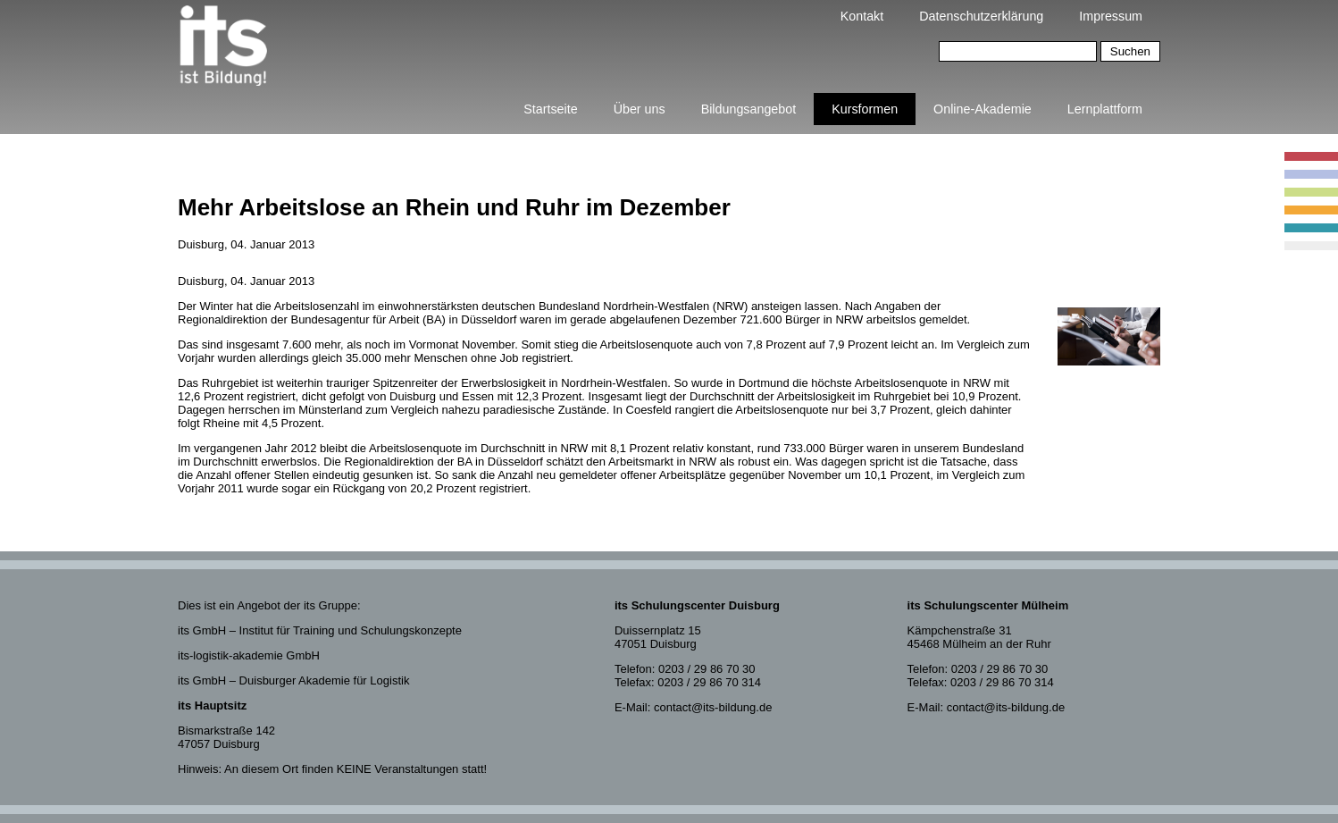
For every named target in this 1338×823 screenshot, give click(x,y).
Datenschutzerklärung (981, 16)
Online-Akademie (982, 109)
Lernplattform (1104, 109)
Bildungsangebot (749, 109)
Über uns (639, 109)
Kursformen (865, 109)
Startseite (550, 109)
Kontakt (861, 16)
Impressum (1110, 16)
